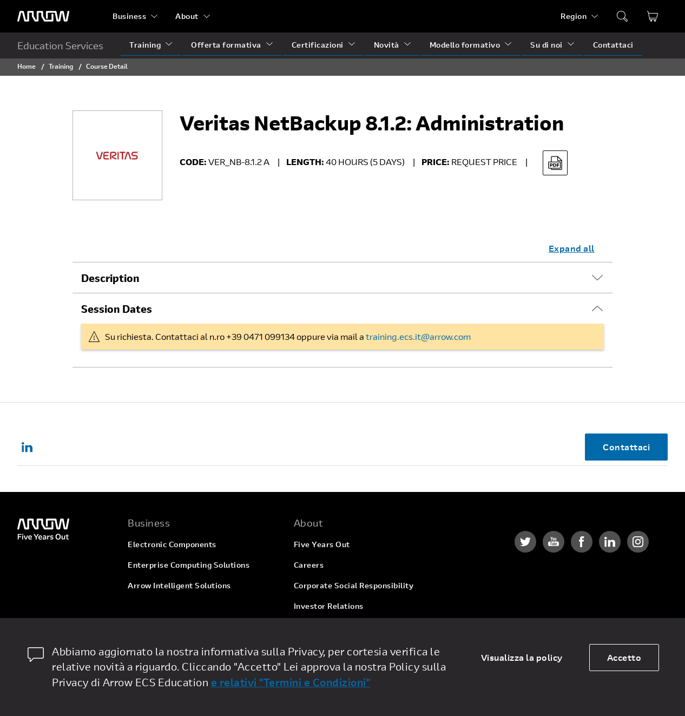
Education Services (60, 45)
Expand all (572, 248)
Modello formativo (465, 45)
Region (574, 16)
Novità (386, 45)
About (187, 16)
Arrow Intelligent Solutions (179, 585)
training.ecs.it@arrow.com (418, 336)
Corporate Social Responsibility (354, 585)
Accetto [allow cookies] (624, 657)
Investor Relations (329, 606)
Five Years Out (322, 544)
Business (129, 16)
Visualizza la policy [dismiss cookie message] (522, 657)
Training (145, 45)
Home (26, 66)
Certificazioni (318, 45)
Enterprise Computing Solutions (188, 565)
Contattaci (613, 45)
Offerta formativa (226, 45)
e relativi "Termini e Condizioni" (291, 682)
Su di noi (546, 45)
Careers (309, 565)
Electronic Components (172, 544)
